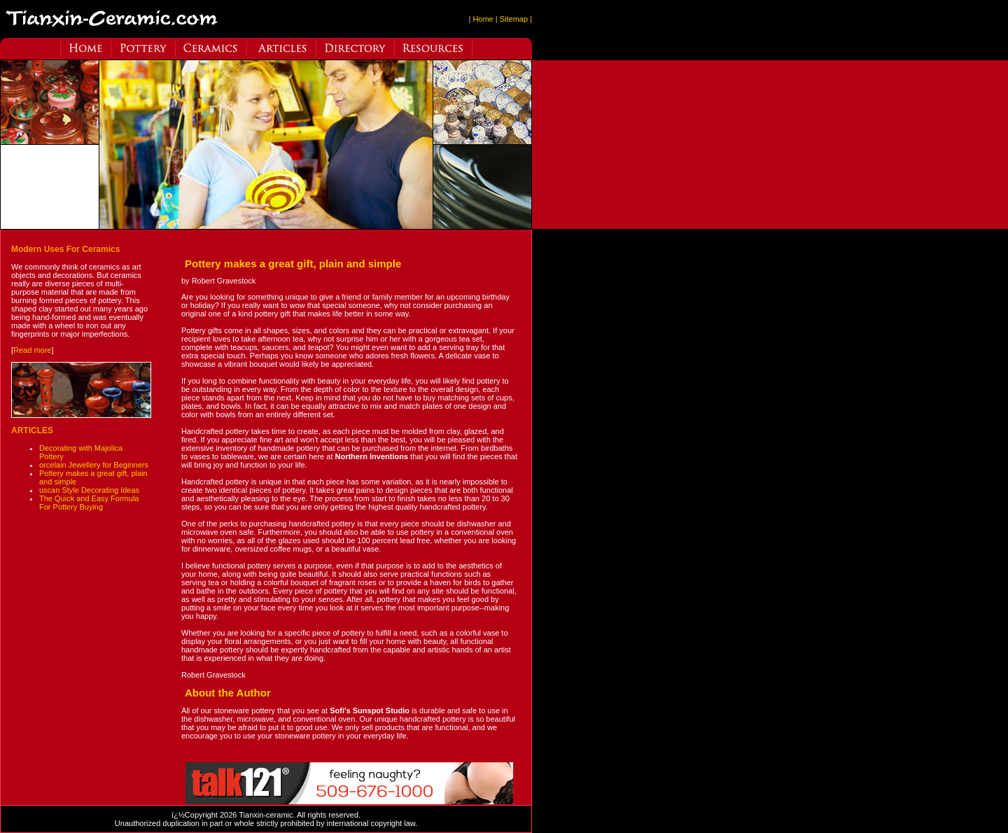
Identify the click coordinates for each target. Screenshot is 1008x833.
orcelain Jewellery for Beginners (93, 465)
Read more (32, 350)
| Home (480, 19)
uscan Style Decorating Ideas (89, 490)
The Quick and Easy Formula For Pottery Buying (89, 502)
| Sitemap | (514, 19)
